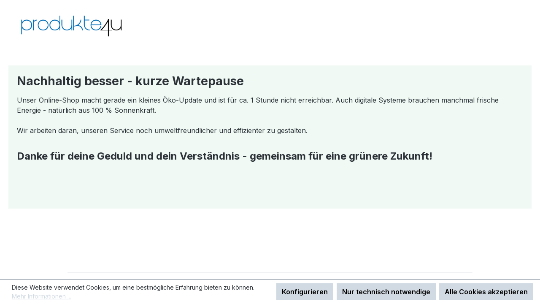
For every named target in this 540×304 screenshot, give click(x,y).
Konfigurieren (305, 292)
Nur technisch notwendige (386, 292)
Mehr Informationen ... (41, 296)
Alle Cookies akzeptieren (486, 292)
